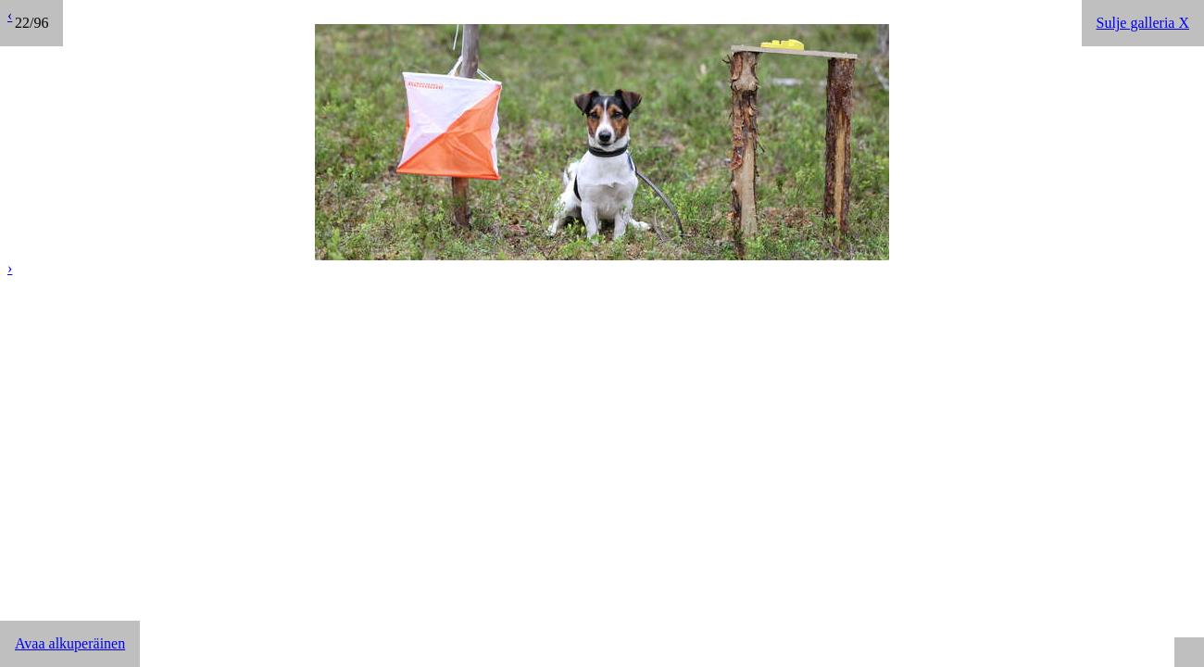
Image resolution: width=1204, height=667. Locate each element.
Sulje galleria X (1143, 23)
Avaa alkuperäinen (70, 643)
